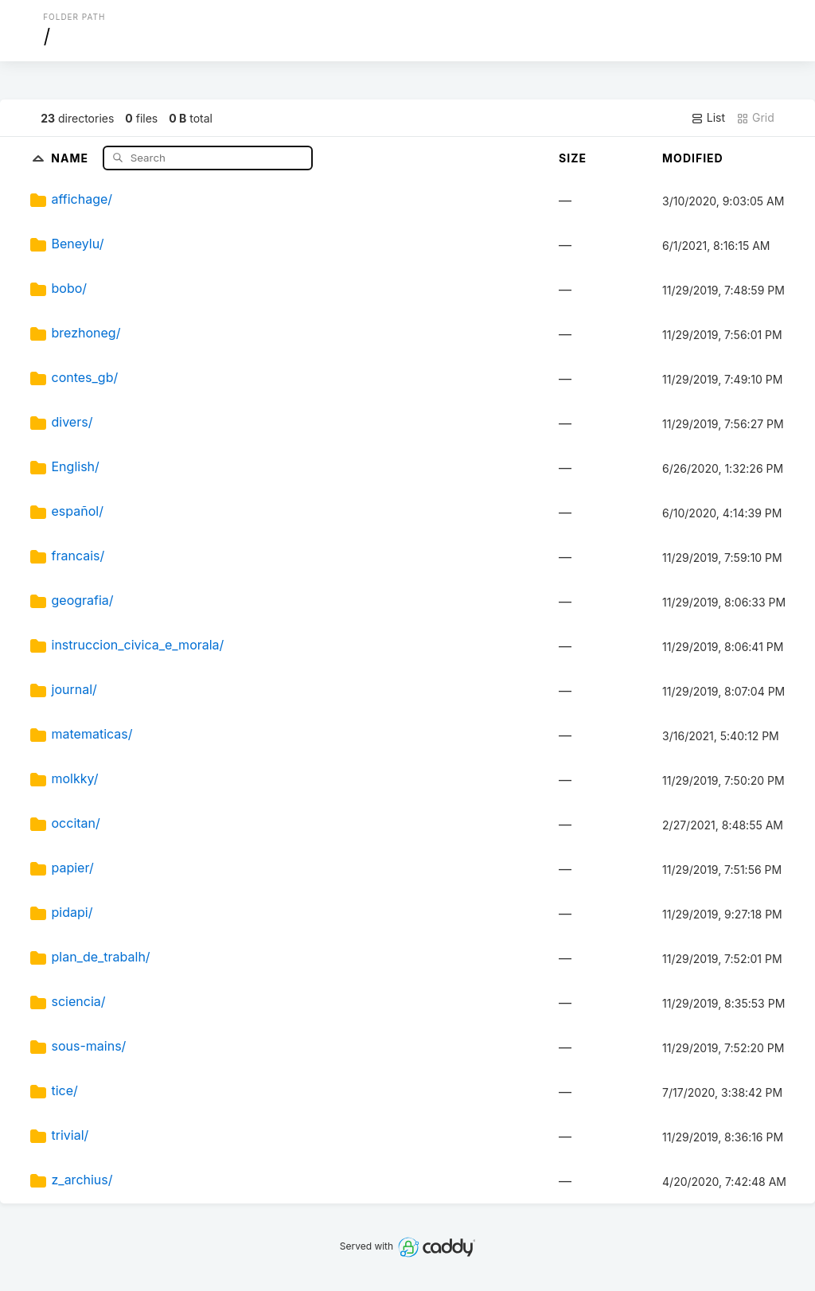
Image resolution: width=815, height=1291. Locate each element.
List (708, 118)
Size (573, 158)
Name (71, 157)
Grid (755, 118)
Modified (692, 158)
